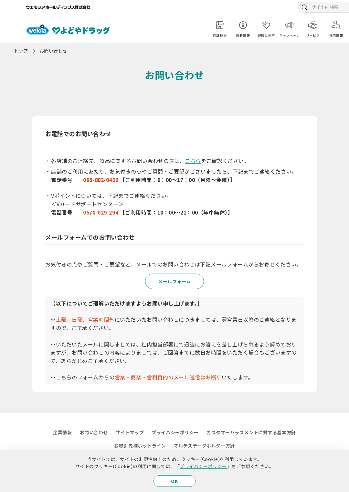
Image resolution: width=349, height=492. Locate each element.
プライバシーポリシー (203, 466)
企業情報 (62, 432)
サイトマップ (130, 432)
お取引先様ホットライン (140, 445)
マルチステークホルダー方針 (204, 445)
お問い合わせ (94, 432)
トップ (21, 50)
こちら (193, 161)
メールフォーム (174, 281)
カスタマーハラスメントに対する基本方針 (251, 432)
